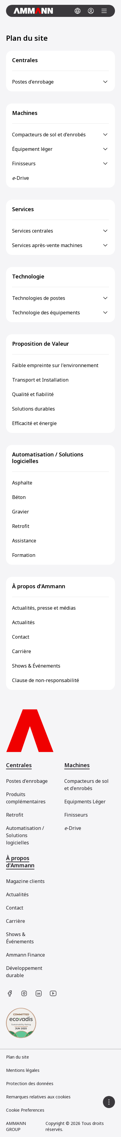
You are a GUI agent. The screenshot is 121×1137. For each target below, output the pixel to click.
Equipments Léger (85, 801)
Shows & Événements (36, 665)
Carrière (21, 651)
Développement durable (24, 972)
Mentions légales (23, 1070)
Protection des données (29, 1083)
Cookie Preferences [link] (25, 1110)
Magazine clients (25, 881)
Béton (19, 497)
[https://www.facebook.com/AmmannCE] (9, 993)
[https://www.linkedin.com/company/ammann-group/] (38, 993)
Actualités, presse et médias (44, 608)
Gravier (20, 511)
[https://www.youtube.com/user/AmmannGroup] (53, 993)
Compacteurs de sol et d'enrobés (86, 785)
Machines (24, 113)
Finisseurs (76, 814)
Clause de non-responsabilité (45, 680)
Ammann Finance (25, 954)
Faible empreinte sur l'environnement (55, 365)
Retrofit (20, 526)
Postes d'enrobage (27, 781)
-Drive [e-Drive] (20, 178)
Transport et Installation (40, 379)
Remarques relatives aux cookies (38, 1097)
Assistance (24, 540)
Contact (20, 637)
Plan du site (17, 1057)
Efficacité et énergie (34, 423)
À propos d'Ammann (38, 586)
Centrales (25, 60)
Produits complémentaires (26, 798)
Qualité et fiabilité (33, 394)
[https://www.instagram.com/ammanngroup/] (24, 993)
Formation (23, 555)
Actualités (23, 622)
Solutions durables (33, 408)
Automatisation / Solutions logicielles (47, 458)
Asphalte (22, 482)
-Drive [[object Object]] (72, 828)
